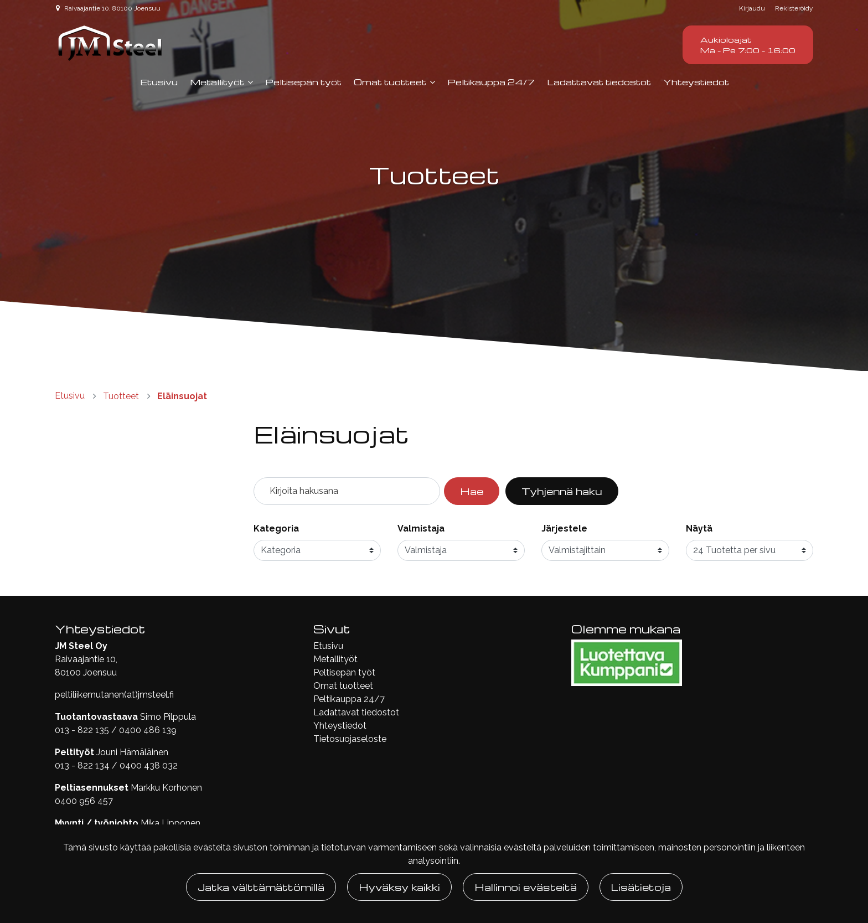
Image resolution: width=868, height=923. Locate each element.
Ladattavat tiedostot (599, 81)
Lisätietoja (641, 886)
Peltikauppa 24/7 (491, 81)
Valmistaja (421, 528)
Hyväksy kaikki (399, 886)
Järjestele (564, 528)
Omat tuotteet (390, 81)
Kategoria (276, 528)
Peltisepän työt (303, 81)
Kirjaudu (753, 8)
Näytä (699, 528)
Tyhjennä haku (561, 490)
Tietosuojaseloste (349, 739)
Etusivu (159, 81)
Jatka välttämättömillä (261, 886)
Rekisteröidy (794, 8)
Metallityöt (217, 81)
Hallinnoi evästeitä (525, 886)
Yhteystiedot (696, 81)
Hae (471, 490)
